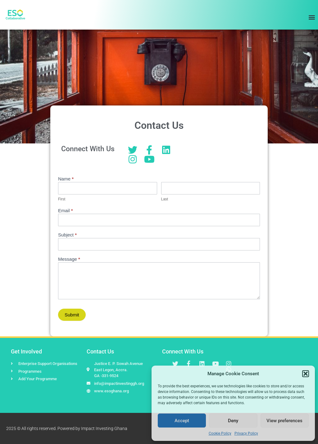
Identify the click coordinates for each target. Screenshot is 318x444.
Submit (72, 314)
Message (69, 259)
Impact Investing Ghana (104, 428)
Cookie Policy (220, 433)
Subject (67, 234)
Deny (233, 420)
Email (65, 210)
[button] (305, 374)
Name (66, 178)
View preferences (284, 420)
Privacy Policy (246, 433)
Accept (182, 420)
